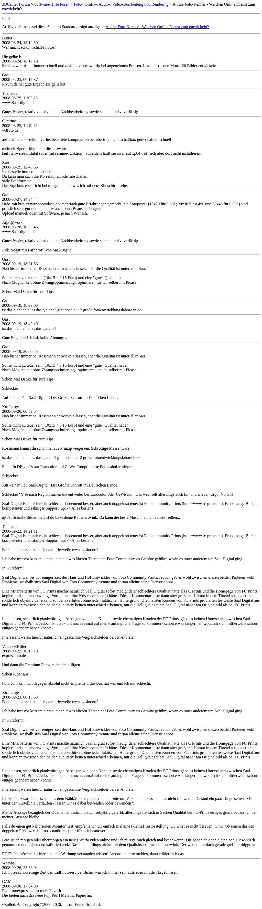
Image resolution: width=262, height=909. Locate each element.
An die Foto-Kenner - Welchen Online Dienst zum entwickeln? (157, 27)
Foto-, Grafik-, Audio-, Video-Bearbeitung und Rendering (121, 4)
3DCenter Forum (16, 4)
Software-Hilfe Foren (51, 4)
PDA (6, 18)
